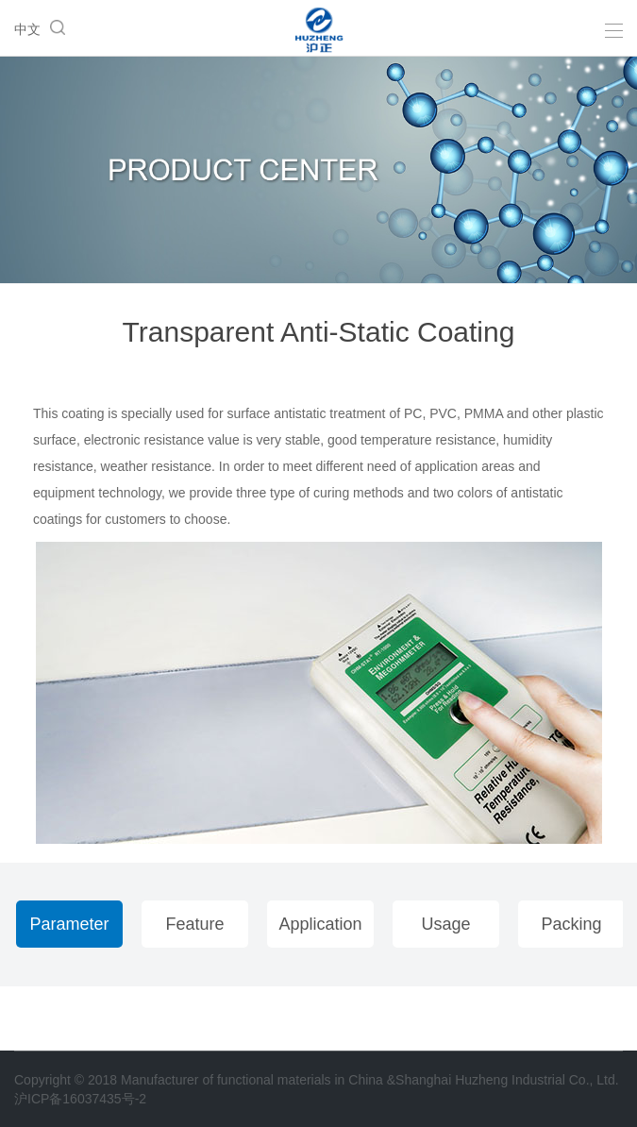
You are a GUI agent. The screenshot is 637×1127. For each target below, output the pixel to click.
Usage (445, 924)
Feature (194, 924)
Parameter (69, 924)
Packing (571, 924)
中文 (27, 29)
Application (319, 924)
